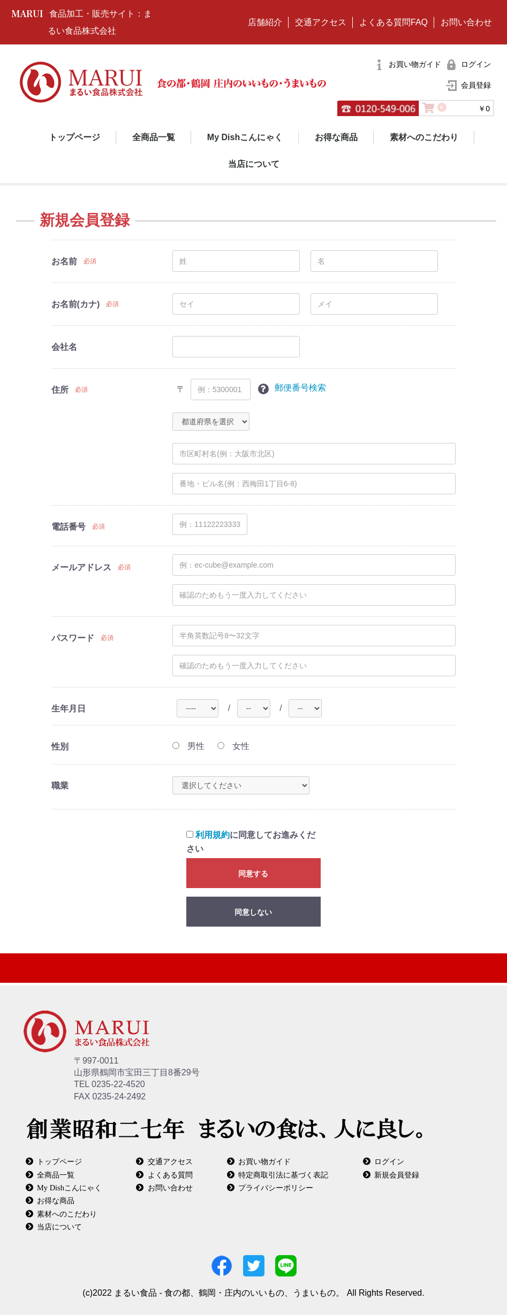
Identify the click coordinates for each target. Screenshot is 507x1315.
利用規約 (212, 834)
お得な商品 (336, 137)
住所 (60, 389)
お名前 (64, 261)
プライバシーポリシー (275, 1187)
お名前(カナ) (75, 304)
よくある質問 (170, 1175)
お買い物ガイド (264, 1161)
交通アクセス (320, 22)
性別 (60, 746)
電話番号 (68, 526)
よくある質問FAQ (393, 22)
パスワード (72, 638)
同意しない (253, 912)
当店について (253, 164)
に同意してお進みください (250, 841)
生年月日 (68, 708)
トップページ (74, 137)
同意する (253, 873)
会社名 (64, 346)
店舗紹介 (265, 22)
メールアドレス (81, 567)
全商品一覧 (153, 137)
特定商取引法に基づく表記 (283, 1175)
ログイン (389, 1161)
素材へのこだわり (424, 137)
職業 (60, 785)
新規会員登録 (396, 1175)
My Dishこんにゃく (245, 137)
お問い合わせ (466, 22)
